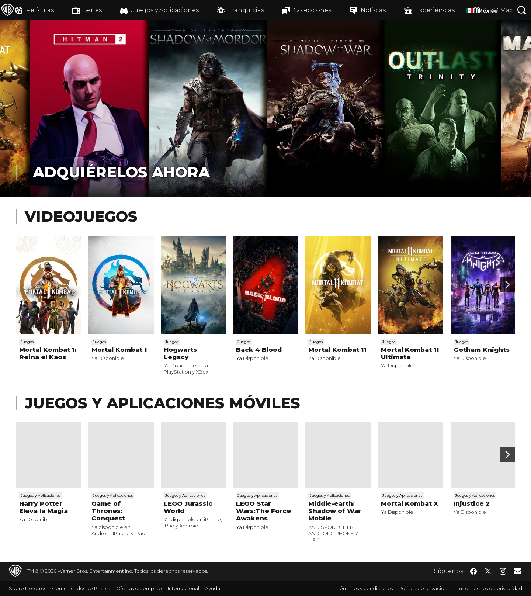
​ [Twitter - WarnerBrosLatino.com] (488, 571)
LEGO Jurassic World (188, 507)
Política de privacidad (425, 588)
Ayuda (212, 588)
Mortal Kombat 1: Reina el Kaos (47, 353)
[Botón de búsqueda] (522, 10)
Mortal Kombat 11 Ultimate (410, 353)
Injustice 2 (472, 503)
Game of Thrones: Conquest (108, 511)
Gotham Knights (482, 349)
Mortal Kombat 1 (119, 349)
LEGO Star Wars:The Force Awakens (263, 511)
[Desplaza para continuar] (507, 284)
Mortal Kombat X (409, 503)
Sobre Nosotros (27, 588)
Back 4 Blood (259, 349)
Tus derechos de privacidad (489, 588)
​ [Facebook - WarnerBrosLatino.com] (473, 571)
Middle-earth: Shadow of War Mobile (334, 511)
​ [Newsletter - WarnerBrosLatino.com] (517, 571)
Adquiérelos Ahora (121, 172)
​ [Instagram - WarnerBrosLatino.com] (503, 571)
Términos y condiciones (365, 588)
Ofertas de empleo (139, 588)
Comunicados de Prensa (81, 588)
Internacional (183, 588)
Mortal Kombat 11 (337, 349)
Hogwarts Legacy (180, 353)
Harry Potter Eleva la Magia (43, 507)
